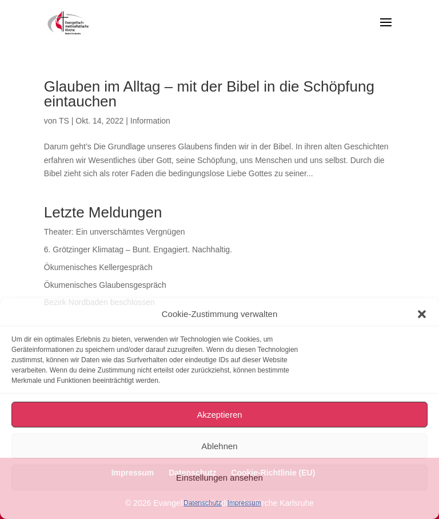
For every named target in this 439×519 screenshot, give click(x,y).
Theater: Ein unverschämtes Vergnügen (114, 231)
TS (64, 120)
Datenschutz (202, 503)
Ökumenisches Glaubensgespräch (105, 285)
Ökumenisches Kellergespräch (98, 267)
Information (150, 120)
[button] (422, 314)
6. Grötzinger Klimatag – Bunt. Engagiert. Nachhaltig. (138, 249)
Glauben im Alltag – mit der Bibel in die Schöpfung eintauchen (209, 94)
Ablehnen (219, 446)
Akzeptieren (219, 414)
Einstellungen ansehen (219, 477)
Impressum (244, 503)
